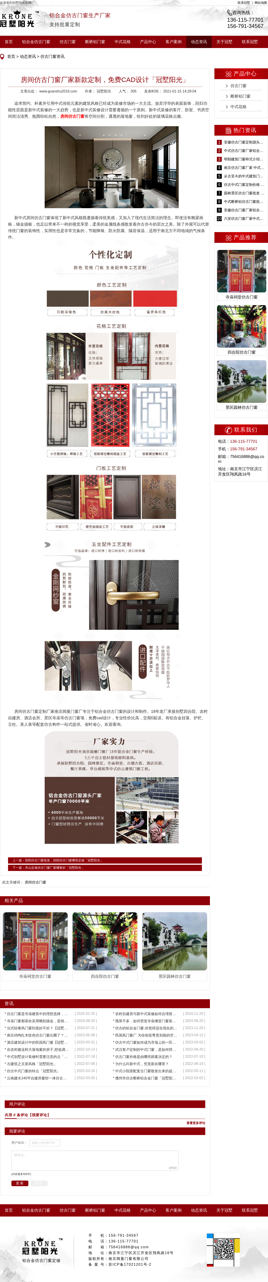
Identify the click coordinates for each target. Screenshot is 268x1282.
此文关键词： (13, 882)
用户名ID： (19, 1142)
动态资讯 (199, 42)
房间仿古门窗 (35, 882)
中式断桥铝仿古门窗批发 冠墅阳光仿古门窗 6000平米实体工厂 (245, 202)
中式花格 (123, 42)
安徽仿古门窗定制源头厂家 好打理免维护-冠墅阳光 (245, 142)
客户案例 (173, 42)
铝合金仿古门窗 (36, 42)
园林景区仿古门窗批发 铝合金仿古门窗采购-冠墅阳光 (245, 193)
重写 (39, 1183)
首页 (9, 42)
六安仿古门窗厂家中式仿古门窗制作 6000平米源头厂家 (245, 218)
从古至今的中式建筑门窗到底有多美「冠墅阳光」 (245, 176)
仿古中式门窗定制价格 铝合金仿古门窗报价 (245, 185)
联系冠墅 (244, 2)
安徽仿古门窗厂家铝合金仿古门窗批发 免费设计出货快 (245, 210)
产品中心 (148, 42)
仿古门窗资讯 (52, 56)
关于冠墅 (224, 42)
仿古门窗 (68, 42)
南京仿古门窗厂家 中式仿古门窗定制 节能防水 (245, 168)
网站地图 (261, 2)
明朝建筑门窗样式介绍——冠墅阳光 (245, 159)
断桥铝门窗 (95, 42)
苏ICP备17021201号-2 (130, 1264)
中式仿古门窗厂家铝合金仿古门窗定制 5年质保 (245, 151)
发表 (20, 1183)
